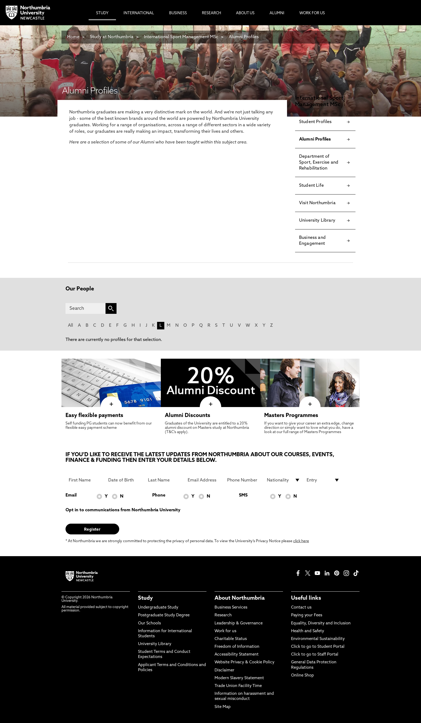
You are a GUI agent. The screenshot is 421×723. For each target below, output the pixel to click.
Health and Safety (307, 631)
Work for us (225, 631)
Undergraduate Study (158, 608)
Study (145, 598)
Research (223, 615)
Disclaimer (224, 670)
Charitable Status (231, 639)
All (70, 325)
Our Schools (149, 623)
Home (73, 37)
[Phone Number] (243, 480)
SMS (243, 495)
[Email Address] (204, 480)
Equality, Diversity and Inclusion (321, 623)
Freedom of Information (237, 647)
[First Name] (85, 480)
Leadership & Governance (239, 623)
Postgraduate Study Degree (164, 615)
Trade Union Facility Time (238, 686)
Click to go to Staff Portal (314, 655)
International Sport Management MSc (181, 37)
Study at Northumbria (111, 37)
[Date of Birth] (125, 480)
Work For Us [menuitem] (312, 13)
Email (71, 495)
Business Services (231, 608)
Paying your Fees (306, 615)
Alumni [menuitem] (277, 13)
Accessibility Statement (237, 655)
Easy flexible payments (94, 415)
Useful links (306, 598)
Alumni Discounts (187, 415)
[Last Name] (164, 480)
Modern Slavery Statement (239, 678)
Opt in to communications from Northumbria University (123, 510)
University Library (154, 644)
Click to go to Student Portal (317, 647)
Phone (158, 495)
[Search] (86, 308)
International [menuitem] (139, 13)
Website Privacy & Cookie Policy (244, 662)
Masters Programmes (291, 415)
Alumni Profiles (244, 37)
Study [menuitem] (102, 13)
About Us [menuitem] (245, 13)
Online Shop (302, 676)
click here (301, 541)
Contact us (301, 608)
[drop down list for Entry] (323, 480)
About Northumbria (240, 598)
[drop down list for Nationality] (283, 480)
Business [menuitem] (178, 13)
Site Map (223, 707)
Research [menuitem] (211, 13)
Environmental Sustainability (318, 639)
